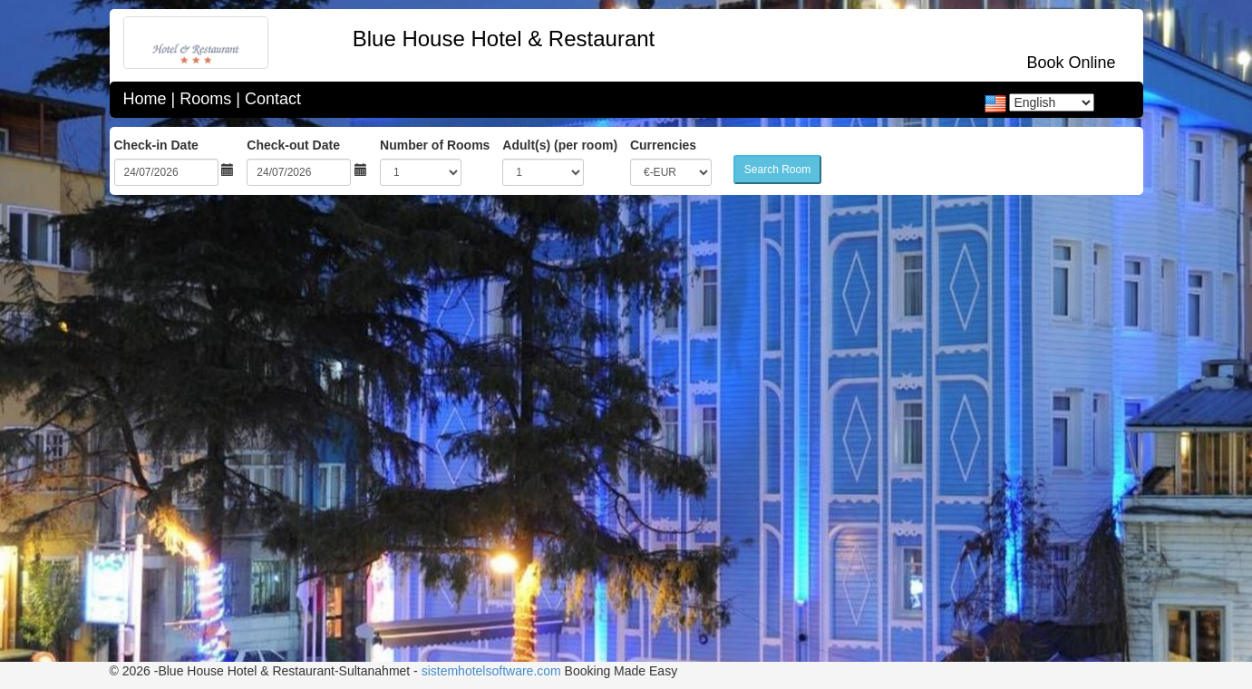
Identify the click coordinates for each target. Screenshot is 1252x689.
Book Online (1070, 62)
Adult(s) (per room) (559, 145)
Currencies (663, 145)
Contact (273, 99)
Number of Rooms (435, 145)
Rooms (205, 99)
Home (145, 99)
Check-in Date (156, 145)
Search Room (777, 169)
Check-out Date (293, 145)
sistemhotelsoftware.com (491, 671)
